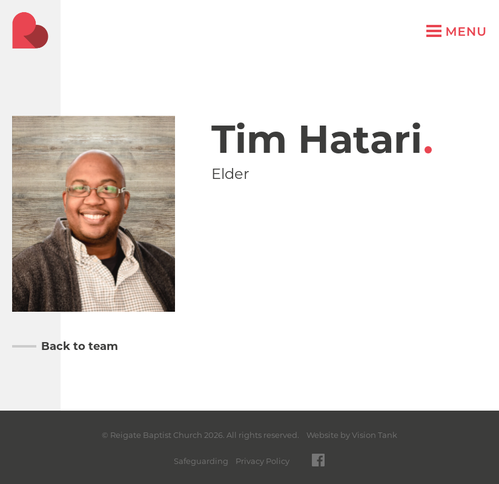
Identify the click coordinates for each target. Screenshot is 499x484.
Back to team (79, 346)
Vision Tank (374, 435)
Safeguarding (201, 461)
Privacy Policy (262, 461)
